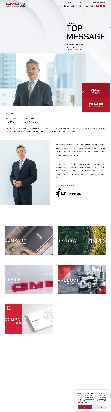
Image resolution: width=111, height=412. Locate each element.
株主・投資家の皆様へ (79, 381)
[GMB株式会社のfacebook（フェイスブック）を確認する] (101, 6)
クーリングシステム (56, 371)
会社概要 (6, 257)
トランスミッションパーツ (57, 376)
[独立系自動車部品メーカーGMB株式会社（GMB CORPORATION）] (12, 5)
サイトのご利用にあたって (12, 399)
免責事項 (34, 399)
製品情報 (73, 6)
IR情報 (79, 6)
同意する (85, 407)
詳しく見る (84, 402)
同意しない (100, 407)
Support (82, 2)
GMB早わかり (77, 383)
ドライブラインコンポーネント (58, 378)
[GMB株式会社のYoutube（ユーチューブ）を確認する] (104, 6)
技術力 (52, 388)
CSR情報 (85, 6)
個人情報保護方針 (25, 399)
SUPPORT (16, 382)
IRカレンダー (77, 378)
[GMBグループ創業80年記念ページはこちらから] (23, 5)
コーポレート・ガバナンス (98, 374)
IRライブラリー (77, 376)
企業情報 (66, 6)
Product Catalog (72, 2)
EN (88, 2)
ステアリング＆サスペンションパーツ (60, 381)
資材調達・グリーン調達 (98, 376)
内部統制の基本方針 (97, 371)
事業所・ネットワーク (10, 297)
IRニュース (76, 371)
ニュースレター (38, 371)
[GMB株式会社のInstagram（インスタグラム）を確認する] (97, 6)
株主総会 (76, 388)
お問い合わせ (95, 387)
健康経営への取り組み (97, 378)
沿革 (61, 257)
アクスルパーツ (54, 383)
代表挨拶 (36, 380)
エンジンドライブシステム (57, 374)
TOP (68, 42)
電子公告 (76, 385)
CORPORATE (76, 42)
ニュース (60, 6)
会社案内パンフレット (10, 336)
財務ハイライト (77, 374)
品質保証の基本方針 (56, 385)
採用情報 (92, 6)
